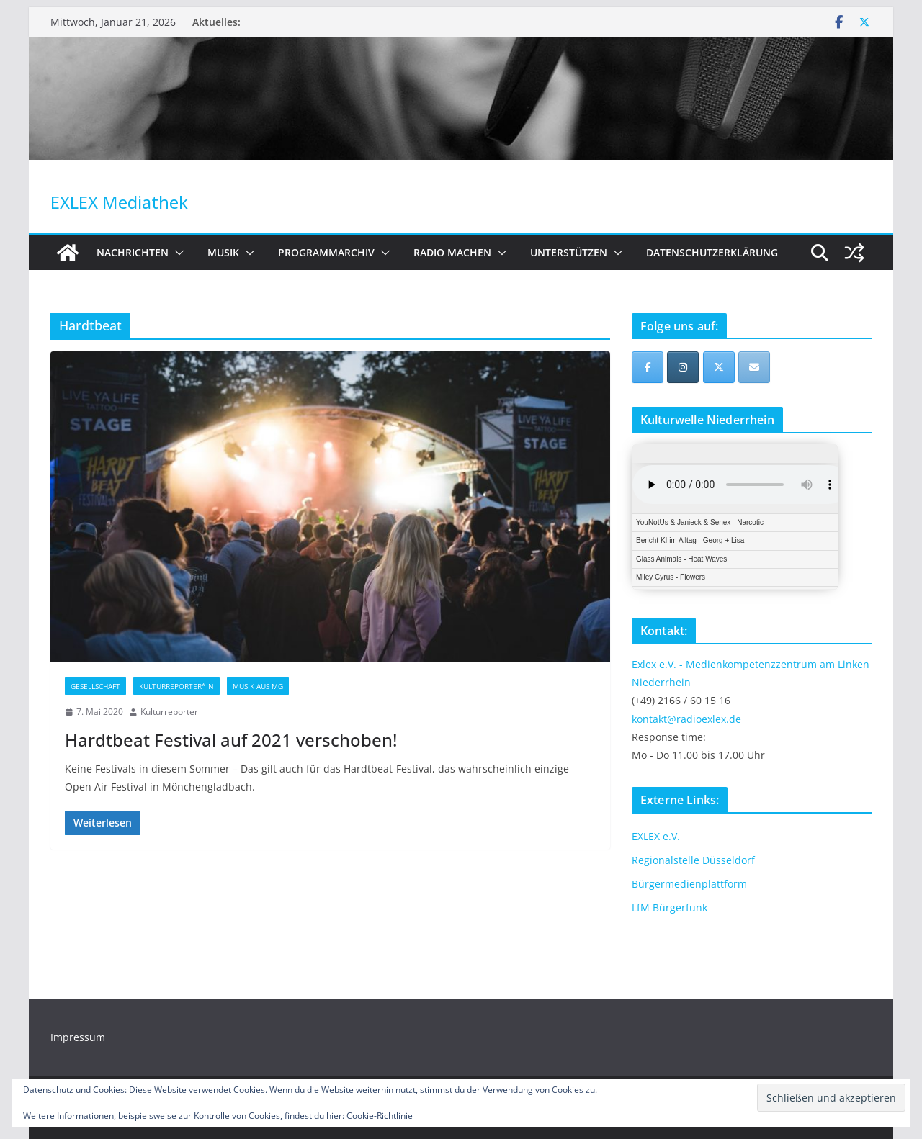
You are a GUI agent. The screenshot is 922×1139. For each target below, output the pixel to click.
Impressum (77, 1037)
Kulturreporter (169, 712)
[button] (176, 253)
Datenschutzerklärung (712, 252)
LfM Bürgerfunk (669, 907)
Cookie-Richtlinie (379, 1115)
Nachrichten (133, 252)
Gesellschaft (95, 686)
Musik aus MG (258, 686)
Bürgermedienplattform (689, 884)
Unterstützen (568, 252)
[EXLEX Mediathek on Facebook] (647, 367)
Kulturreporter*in (176, 686)
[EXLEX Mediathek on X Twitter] (719, 367)
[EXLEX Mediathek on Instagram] (683, 367)
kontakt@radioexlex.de (686, 719)
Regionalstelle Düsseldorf (693, 860)
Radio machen (452, 252)
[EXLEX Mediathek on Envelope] (754, 367)
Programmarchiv (326, 252)
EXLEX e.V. (656, 836)
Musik (223, 252)
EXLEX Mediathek (119, 202)
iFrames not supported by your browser (735, 517)
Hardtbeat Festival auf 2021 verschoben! (231, 740)
